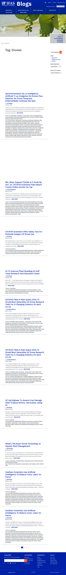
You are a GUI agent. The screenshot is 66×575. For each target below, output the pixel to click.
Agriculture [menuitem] (9, 10)
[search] (61, 52)
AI (8, 326)
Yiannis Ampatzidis (34, 253)
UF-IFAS (29, 135)
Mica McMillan (22, 329)
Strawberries (33, 500)
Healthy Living (17, 209)
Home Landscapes (28, 560)
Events (7, 203)
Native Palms (29, 329)
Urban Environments (29, 332)
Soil (27, 330)
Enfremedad (14, 126)
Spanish (19, 135)
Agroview (35, 421)
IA (11, 129)
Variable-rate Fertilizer (21, 502)
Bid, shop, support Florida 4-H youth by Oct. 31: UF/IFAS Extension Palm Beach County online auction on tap (23, 184)
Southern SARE (13, 135)
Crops (31, 115)
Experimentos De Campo (32, 127)
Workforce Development (11, 214)
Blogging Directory (41, 560)
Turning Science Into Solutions (28, 463)
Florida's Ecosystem (32, 327)
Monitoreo (25, 130)
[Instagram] (15, 563)
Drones (21, 124)
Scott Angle (25, 292)
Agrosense (30, 421)
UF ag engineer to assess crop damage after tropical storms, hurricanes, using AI (23, 402)
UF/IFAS (37, 117)
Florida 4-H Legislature (29, 208)
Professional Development (20, 117)
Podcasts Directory (41, 562)
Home (54, 2)
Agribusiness (13, 115)
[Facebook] (4, 563)
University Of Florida (34, 212)
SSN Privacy (53, 559)
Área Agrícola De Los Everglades (13, 121)
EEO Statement (53, 563)
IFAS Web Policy (54, 562)
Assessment (15, 422)
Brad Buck (9, 236)
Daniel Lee (31, 494)
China (39, 289)
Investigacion (32, 129)
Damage (24, 422)
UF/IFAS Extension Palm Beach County (20, 212)
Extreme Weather (34, 422)
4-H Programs (19, 205)
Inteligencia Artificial (23, 129)
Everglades (8, 127)
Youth (19, 214)
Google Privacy (53, 560)
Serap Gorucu (38, 251)
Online (22, 211)
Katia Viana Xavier (13, 130)
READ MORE (20, 113)
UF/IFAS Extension (14, 324)
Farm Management (37, 115)
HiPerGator (33, 291)
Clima (28, 123)
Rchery (25, 211)
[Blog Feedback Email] (12, 563)
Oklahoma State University (24, 497)
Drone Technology (16, 463)
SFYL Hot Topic (30, 117)
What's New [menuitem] (23, 12)
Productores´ (31, 130)
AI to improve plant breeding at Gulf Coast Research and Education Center (22, 272)
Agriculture (19, 115)
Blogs (24, 3)
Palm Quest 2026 (37, 329)
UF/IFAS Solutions (56, 59)
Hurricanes (7, 424)
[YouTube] (10, 563)
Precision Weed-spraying (17, 499)
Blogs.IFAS (54, 58)
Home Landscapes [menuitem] (38, 10)
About (49, 2)
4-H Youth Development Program (31, 205)
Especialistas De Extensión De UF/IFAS (31, 126)
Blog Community (20, 201)
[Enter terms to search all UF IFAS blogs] (54, 52)
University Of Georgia (10, 502)
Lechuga (20, 130)
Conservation (26, 115)
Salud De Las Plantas (18, 133)
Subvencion (24, 135)
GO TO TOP (33, 572)
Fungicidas (7, 129)
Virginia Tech (31, 502)
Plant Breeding (18, 292)
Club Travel (26, 206)
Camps (21, 206)
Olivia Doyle (10, 448)
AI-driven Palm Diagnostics (16, 326)
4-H (9, 205)
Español (20, 126)
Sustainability (31, 330)
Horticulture (15, 323)
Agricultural (11, 250)
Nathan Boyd (15, 497)
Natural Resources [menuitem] (23, 10)
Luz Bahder (10, 103)
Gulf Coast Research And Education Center (19, 291)
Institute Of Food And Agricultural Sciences (31, 209)
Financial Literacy (19, 208)
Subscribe (61, 6)
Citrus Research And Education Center (20, 494)
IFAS (58, 572)
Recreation (13, 248)
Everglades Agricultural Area (18, 127)
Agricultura (24, 120)
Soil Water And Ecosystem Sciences (34, 499)
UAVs (38, 463)
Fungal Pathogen (14, 329)
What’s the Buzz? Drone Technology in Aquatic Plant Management (23, 444)
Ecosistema (26, 124)
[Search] (45, 2)
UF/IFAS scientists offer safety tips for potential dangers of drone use (23, 232)
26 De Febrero (11, 120)
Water (21, 118)
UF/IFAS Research (15, 118)
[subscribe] (25, 560)
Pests (17, 330)
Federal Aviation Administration (17, 251)
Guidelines (39, 563)
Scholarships (31, 211)
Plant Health (22, 330)
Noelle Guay (17, 211)
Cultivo (32, 123)
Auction (17, 206)
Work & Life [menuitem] (52, 10)
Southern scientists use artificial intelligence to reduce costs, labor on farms (23, 474)
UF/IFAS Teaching (39, 203)
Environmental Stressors (17, 327)
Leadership (8, 211)
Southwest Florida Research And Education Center (17, 253)
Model (12, 424)
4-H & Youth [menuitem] (9, 12)
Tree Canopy (40, 500)
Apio (41, 120)
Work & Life (27, 562)
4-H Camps (13, 205)
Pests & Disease (9, 117)
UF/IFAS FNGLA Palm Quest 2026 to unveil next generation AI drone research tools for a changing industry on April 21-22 (24, 303)
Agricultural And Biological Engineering (23, 250)
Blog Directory (61, 2)
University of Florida (53, 572)
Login (38, 567)
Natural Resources (29, 460)
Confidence (32, 206)
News (12, 211)
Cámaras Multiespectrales (28, 121)
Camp (26, 201)
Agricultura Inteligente (33, 120)
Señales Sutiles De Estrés (30, 133)
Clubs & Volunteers (32, 201)
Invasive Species (20, 460)
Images (38, 291)
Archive (13, 206)
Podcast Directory (50, 6)
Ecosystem (8, 327)
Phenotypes (11, 292)
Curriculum (40, 201)
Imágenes (15, 129)
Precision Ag (34, 497)
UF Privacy (52, 557)
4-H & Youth (13, 201)
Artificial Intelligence (39, 250)
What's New (40, 565)
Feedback (39, 559)
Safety (32, 251)
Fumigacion (40, 127)
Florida (25, 327)
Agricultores (19, 120)
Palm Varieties (12, 330)
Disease (36, 326)
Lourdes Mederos (11, 189)
